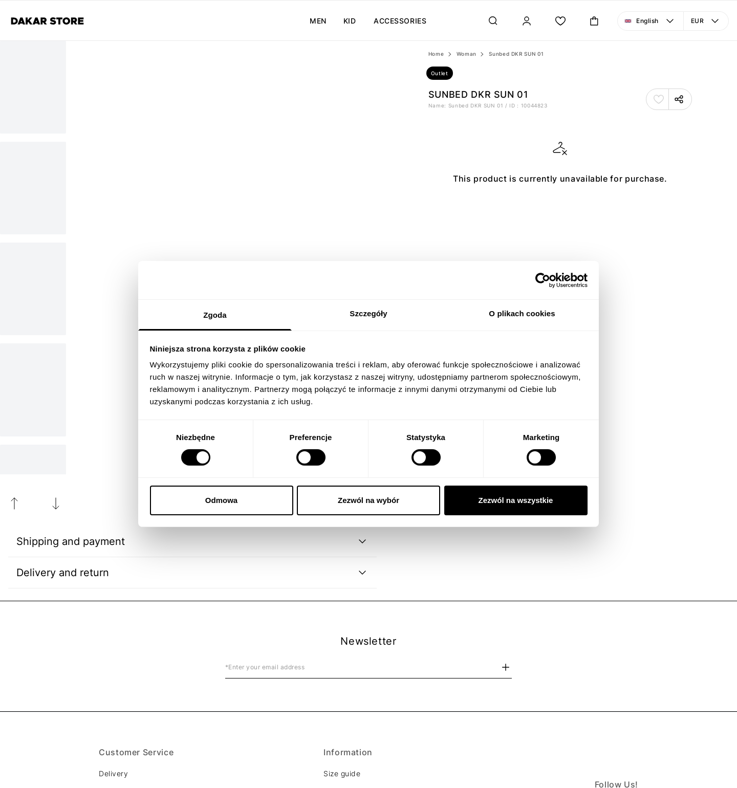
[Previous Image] (14, 503)
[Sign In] (526, 21)
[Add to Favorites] (659, 99)
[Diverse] (47, 21)
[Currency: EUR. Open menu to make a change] (706, 21)
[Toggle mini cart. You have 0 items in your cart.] (594, 21)
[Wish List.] (560, 21)
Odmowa (221, 500)
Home (436, 54)
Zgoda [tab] (215, 315)
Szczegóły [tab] (368, 313)
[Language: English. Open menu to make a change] (650, 21)
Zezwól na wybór (368, 500)
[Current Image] (33, 87)
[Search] (493, 21)
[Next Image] (33, 188)
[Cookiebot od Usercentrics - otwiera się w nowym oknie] (543, 280)
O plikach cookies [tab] (522, 313)
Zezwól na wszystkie (516, 500)
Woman (466, 54)
